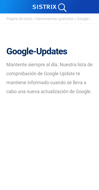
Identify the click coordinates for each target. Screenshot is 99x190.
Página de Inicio (19, 19)
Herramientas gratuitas (54, 19)
